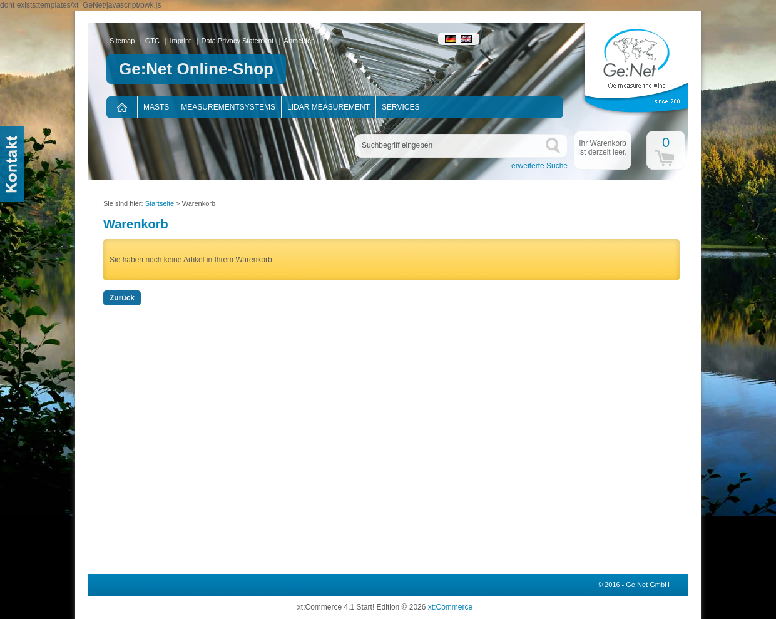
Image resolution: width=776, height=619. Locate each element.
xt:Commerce (450, 607)
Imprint (180, 40)
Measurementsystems (228, 107)
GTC (152, 40)
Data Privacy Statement (238, 40)
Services (400, 107)
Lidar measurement (328, 107)
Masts (156, 107)
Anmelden (299, 40)
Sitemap (122, 40)
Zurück (122, 298)
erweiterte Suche (539, 165)
